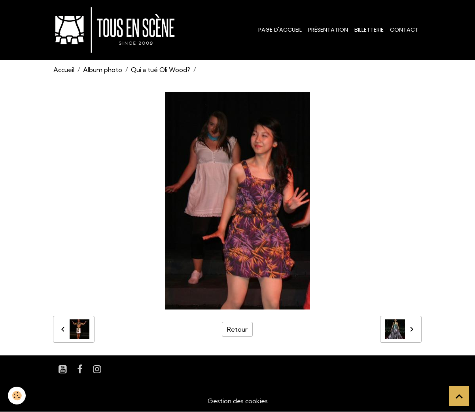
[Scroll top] (459, 396)
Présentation (328, 30)
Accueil (63, 70)
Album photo (102, 70)
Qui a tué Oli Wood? (160, 70)
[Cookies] (17, 395)
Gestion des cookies (238, 401)
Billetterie (369, 30)
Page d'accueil (280, 30)
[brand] (116, 30)
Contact (404, 30)
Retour (237, 329)
